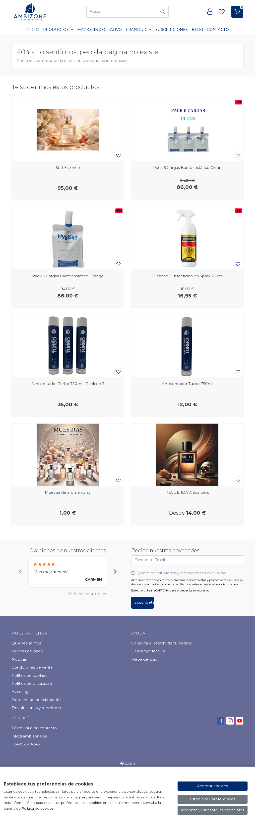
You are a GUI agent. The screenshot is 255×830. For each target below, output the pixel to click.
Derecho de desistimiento (36, 699)
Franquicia (138, 29)
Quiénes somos (26, 643)
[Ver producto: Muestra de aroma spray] (68, 455)
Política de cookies (29, 675)
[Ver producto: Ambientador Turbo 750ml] (187, 346)
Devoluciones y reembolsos (38, 707)
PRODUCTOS (58, 29)
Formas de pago (27, 651)
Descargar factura (148, 651)
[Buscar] (121, 12)
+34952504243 (26, 744)
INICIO (32, 29)
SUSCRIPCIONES (171, 29)
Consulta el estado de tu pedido (161, 643)
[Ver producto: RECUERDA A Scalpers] (187, 455)
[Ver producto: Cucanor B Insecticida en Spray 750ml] (187, 238)
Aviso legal (22, 691)
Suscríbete (144, 602)
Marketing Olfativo (99, 29)
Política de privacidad (32, 683)
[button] (20, 572)
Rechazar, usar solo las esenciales (212, 810)
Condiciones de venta (32, 667)
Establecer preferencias (212, 799)
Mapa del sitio (144, 659)
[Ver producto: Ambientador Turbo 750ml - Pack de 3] (68, 346)
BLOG (197, 29)
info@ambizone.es (29, 736)
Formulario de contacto (34, 728)
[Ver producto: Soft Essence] (68, 130)
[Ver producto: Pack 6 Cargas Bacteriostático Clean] (187, 130)
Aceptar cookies (212, 785)
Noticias (19, 659)
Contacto (218, 29)
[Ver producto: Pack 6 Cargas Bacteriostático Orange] (68, 238)
